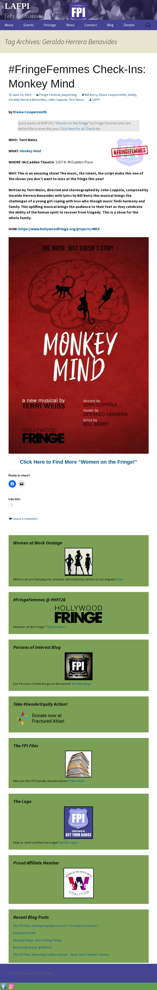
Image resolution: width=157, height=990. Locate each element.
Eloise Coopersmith (112, 95)
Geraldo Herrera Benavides (27, 99)
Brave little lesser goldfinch (32, 947)
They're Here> (56, 627)
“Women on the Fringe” (72, 123)
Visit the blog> (82, 684)
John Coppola (57, 99)
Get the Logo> (69, 842)
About (9, 25)
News (70, 25)
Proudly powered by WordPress (31, 973)
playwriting (69, 95)
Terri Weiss (76, 99)
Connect (90, 25)
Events (28, 25)
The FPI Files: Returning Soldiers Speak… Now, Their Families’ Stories (61, 954)
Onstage (50, 25)
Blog (110, 25)
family (132, 95)
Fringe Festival (49, 95)
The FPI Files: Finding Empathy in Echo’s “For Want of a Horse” (55, 926)
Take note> (78, 781)
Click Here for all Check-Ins (80, 128)
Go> (121, 579)
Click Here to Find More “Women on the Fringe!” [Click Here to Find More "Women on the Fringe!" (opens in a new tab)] (78, 462)
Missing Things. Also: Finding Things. (38, 940)
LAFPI (96, 99)
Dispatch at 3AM (24, 933)
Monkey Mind (30, 151)
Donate (129, 25)
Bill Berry (91, 95)
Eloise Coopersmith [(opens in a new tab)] (30, 112)
